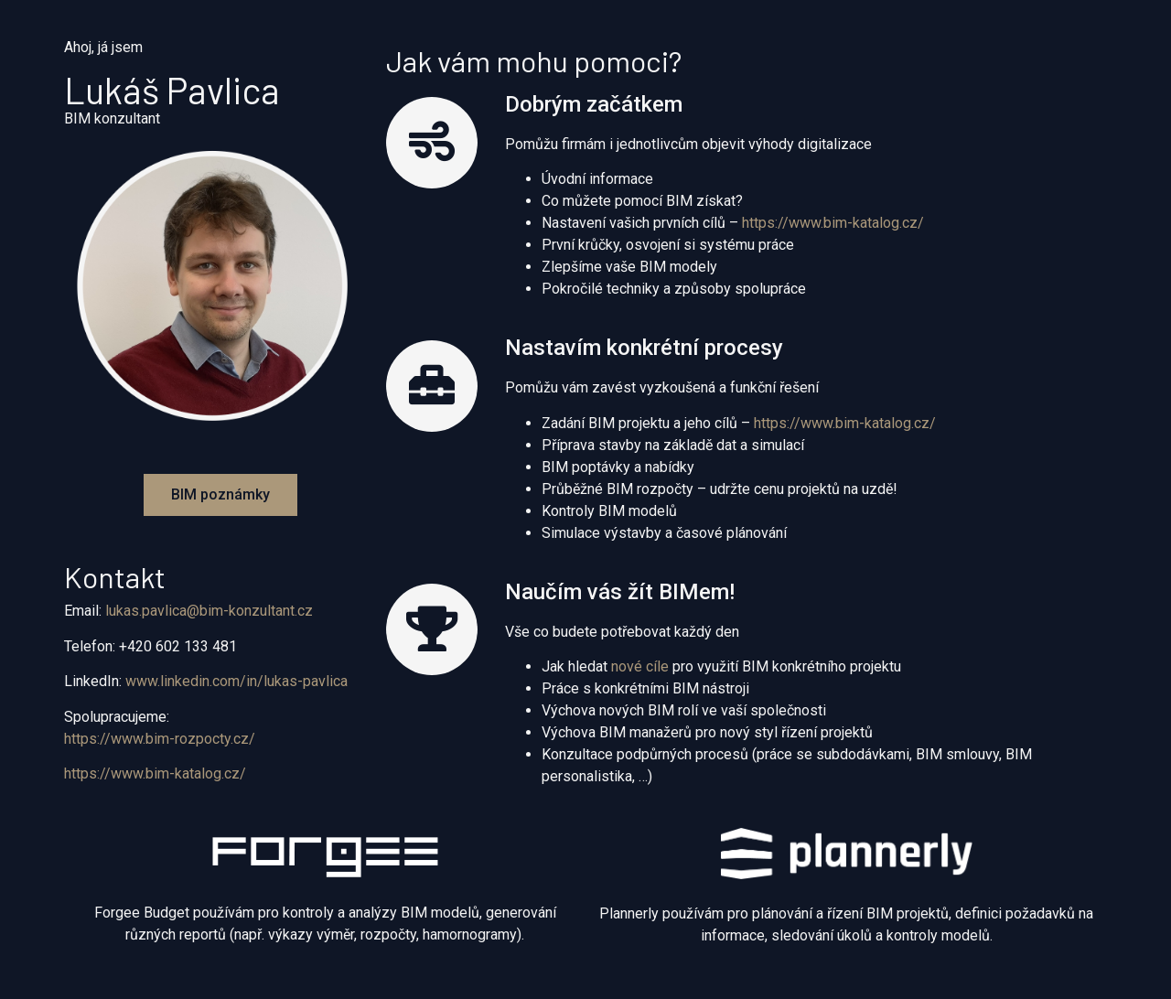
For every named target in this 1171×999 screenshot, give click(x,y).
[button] (220, 495)
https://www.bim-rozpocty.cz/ (159, 738)
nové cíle (640, 666)
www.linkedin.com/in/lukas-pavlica (236, 681)
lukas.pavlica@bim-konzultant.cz (209, 610)
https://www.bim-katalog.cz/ (155, 773)
